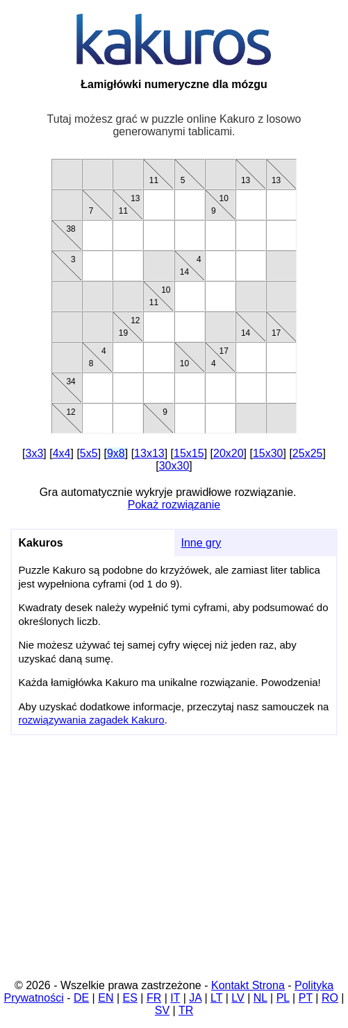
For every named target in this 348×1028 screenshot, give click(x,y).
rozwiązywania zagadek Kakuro (92, 720)
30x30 (174, 466)
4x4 (62, 453)
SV (162, 1010)
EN (105, 998)
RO (330, 998)
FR (154, 998)
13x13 (149, 453)
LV (237, 998)
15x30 (268, 453)
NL (260, 998)
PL (283, 998)
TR (186, 1010)
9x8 (116, 453)
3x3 (35, 453)
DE (81, 998)
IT (175, 998)
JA (195, 998)
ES (130, 998)
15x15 (189, 453)
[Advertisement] (174, 861)
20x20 (228, 453)
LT (216, 998)
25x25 (307, 453)
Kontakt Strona (248, 985)
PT (306, 998)
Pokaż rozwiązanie (174, 505)
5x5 (89, 453)
